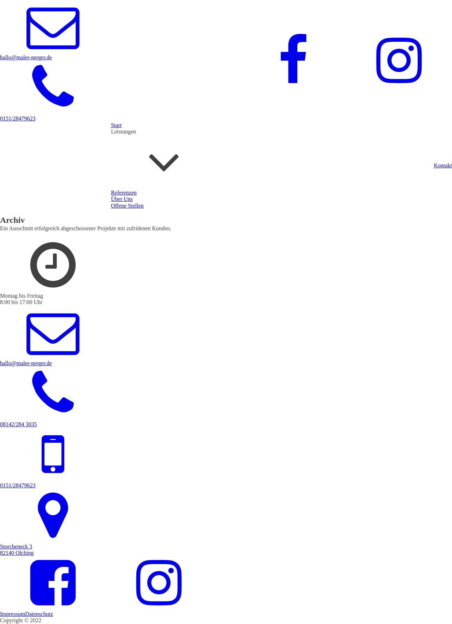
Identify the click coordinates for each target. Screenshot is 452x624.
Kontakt (443, 165)
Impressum (12, 614)
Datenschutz (39, 614)
